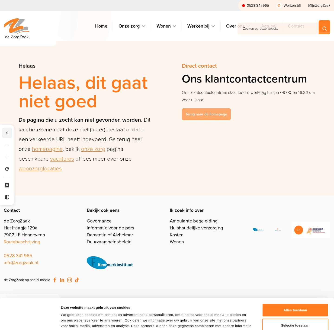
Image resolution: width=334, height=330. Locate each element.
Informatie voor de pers (110, 227)
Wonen (164, 26)
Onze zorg (129, 26)
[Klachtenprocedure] (278, 229)
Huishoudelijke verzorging (196, 227)
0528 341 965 (258, 5)
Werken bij (292, 5)
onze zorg (93, 149)
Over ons (235, 26)
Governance (99, 220)
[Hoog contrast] (7, 197)
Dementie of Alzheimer (110, 234)
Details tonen (251, 321)
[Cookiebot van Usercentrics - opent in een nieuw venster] (30, 320)
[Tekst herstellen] (7, 169)
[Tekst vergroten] (7, 157)
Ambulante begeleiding (194, 220)
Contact (296, 26)
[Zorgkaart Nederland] (311, 230)
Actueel (269, 26)
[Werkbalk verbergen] (7, 133)
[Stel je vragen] (110, 262)
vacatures (62, 159)
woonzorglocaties (40, 168)
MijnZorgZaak (319, 5)
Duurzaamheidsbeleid (109, 241)
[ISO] (258, 229)
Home (101, 26)
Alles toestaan (295, 281)
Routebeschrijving (22, 241)
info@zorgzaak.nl (21, 262)
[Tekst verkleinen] (7, 145)
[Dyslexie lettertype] (7, 185)
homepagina (47, 149)
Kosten (176, 234)
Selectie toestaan (295, 296)
